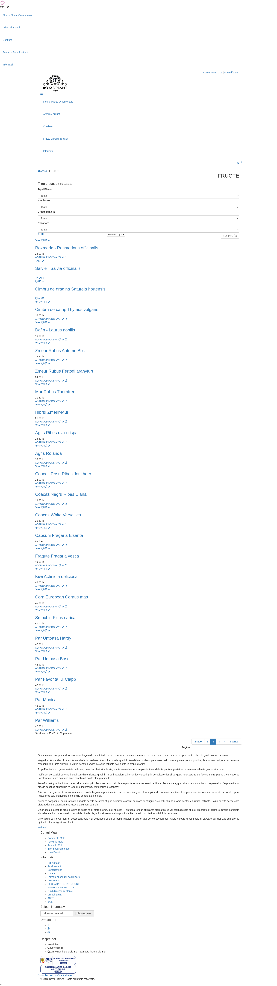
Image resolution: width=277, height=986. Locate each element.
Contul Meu (209, 72)
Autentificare (231, 72)
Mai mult (42, 827)
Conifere (7, 39)
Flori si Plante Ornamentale (18, 15)
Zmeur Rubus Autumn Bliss (61, 350)
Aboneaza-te (84, 913)
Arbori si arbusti (11, 27)
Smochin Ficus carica (55, 617)
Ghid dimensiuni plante (60, 891)
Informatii (8, 64)
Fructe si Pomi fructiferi (15, 52)
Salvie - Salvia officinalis (58, 268)
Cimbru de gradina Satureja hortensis (70, 289)
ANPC (51, 898)
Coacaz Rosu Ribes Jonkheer (63, 473)
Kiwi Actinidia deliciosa (56, 576)
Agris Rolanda (48, 453)
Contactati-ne (55, 869)
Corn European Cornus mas (61, 597)
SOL (50, 901)
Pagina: (186, 747)
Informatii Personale (59, 848)
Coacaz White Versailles (58, 515)
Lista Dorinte (54, 852)
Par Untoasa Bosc (52, 658)
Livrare (51, 873)
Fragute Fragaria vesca (57, 556)
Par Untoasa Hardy (53, 638)
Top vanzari (54, 862)
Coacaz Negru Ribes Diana (61, 494)
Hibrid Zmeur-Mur (51, 412)
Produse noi (54, 866)
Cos (220, 72)
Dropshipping (55, 894)
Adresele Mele (55, 845)
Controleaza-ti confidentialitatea (55, 975)
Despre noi (54, 880)
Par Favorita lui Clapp (55, 679)
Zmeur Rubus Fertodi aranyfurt (64, 371)
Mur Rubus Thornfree (55, 391)
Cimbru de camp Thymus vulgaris (66, 309)
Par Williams (47, 720)
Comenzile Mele (56, 838)
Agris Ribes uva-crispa (56, 432)
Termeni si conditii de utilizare (64, 877)
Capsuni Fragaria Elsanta (59, 535)
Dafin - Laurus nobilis (55, 330)
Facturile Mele (55, 841)
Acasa (42, 171)
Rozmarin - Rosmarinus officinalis (66, 247)
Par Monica (46, 699)
